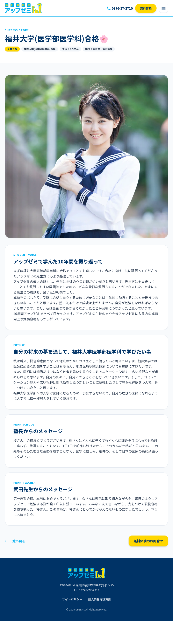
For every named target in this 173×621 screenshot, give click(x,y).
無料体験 (146, 8)
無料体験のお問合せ (148, 540)
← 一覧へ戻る (15, 540)
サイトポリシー (72, 599)
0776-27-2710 (120, 8)
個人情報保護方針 (99, 599)
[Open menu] (163, 8)
